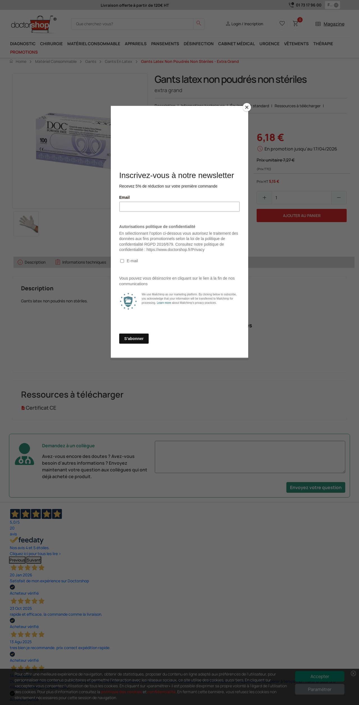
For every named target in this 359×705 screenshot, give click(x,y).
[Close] (247, 107)
